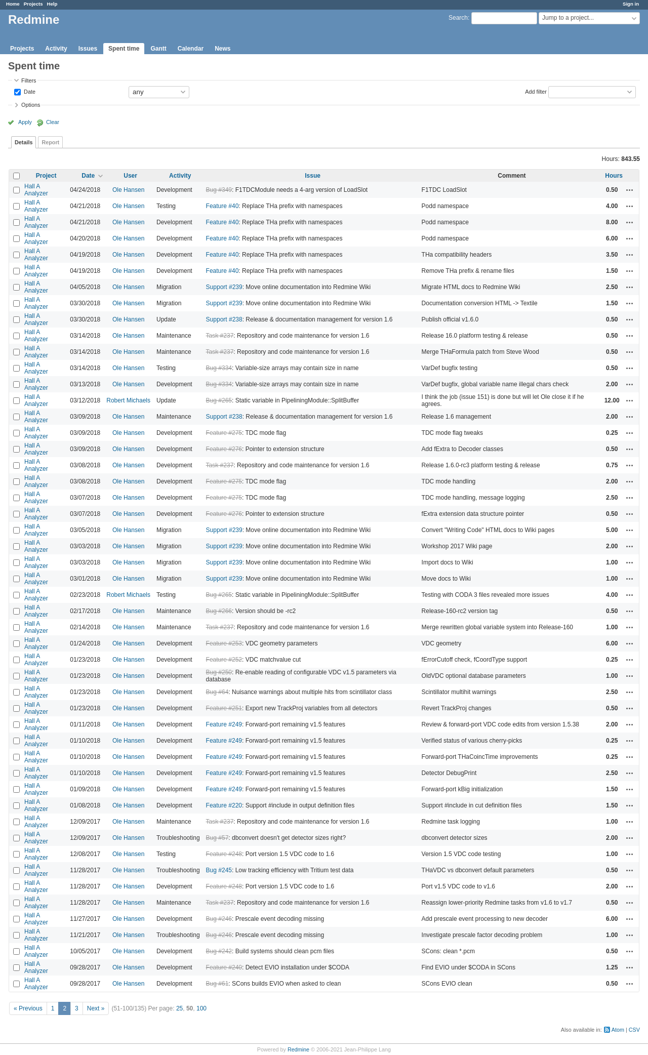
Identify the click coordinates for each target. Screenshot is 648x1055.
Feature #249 (224, 724)
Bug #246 (219, 918)
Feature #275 (224, 432)
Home (13, 4)
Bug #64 (217, 692)
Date (28, 91)
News (222, 48)
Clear (52, 122)
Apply (25, 122)
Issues (87, 48)
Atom (618, 1030)
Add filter (536, 91)
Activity (56, 48)
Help (52, 4)
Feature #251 (224, 708)
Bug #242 (219, 951)
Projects (33, 4)
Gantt (158, 48)
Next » (96, 1008)
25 (179, 1008)
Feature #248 (224, 854)
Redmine (298, 1049)
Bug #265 (219, 400)
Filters (28, 80)
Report (50, 142)
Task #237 (220, 335)
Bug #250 (219, 672)
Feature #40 (222, 206)
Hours (614, 175)
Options (30, 105)
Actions (630, 190)
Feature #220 (224, 805)
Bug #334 (219, 368)
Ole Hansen (128, 189)
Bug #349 (219, 189)
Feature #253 (224, 643)
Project (46, 175)
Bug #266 (219, 611)
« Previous (28, 1008)
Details (23, 142)
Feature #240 (224, 967)
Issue (312, 175)
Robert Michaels (128, 400)
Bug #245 (219, 870)
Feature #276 (224, 449)
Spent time (123, 48)
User (130, 175)
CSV (634, 1030)
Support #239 (224, 287)
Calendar (191, 48)
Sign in (631, 4)
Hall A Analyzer (36, 190)
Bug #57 (217, 837)
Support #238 (224, 319)
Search (458, 17)
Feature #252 (224, 659)
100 (201, 1008)
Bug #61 (217, 983)
